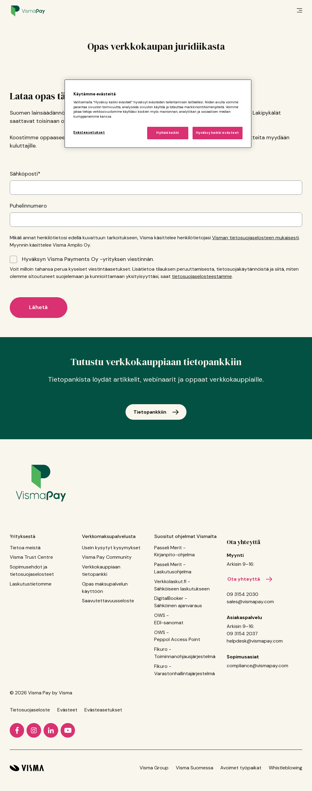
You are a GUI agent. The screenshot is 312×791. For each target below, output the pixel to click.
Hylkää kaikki (167, 133)
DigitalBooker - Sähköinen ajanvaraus (178, 602)
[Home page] (28, 11)
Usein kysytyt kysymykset (111, 547)
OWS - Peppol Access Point (177, 636)
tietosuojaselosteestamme (202, 276)
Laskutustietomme (30, 584)
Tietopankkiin (149, 412)
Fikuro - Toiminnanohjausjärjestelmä (184, 653)
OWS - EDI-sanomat (168, 619)
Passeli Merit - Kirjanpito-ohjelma (174, 551)
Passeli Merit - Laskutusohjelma (172, 568)
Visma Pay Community (107, 557)
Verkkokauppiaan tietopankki (101, 570)
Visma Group (154, 767)
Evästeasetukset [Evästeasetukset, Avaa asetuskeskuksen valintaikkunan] (89, 132)
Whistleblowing (285, 767)
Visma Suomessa (194, 767)
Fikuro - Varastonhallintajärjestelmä (184, 670)
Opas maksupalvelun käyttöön (105, 587)
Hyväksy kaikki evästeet (217, 133)
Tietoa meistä (25, 547)
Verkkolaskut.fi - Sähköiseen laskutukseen (182, 585)
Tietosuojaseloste (30, 710)
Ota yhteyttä (243, 542)
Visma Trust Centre (31, 557)
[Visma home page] (27, 768)
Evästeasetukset (103, 710)
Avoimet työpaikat (240, 767)
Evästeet (67, 710)
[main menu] (299, 11)
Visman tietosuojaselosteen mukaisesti (255, 237)
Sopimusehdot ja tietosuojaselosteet (32, 570)
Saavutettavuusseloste (108, 600)
